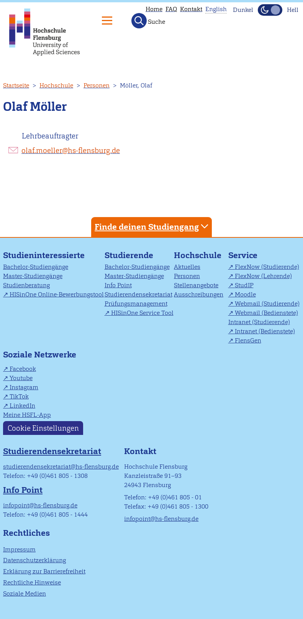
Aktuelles (187, 267)
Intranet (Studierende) (259, 322)
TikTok (19, 396)
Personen (97, 85)
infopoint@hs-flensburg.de (40, 505)
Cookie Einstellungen (43, 428)
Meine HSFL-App (27, 415)
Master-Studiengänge (32, 276)
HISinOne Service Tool (142, 313)
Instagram (24, 387)
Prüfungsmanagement (136, 304)
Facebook (23, 369)
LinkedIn (22, 406)
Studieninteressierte (44, 255)
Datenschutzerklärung (34, 560)
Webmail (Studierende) (267, 304)
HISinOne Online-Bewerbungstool (57, 294)
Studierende (129, 255)
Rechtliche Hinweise (32, 582)
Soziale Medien (24, 593)
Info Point (118, 285)
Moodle (245, 294)
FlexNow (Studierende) (267, 267)
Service (242, 255)
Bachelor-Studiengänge (35, 267)
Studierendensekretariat (138, 294)
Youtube (21, 378)
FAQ (171, 9)
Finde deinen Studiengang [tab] (152, 226)
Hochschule (56, 85)
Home (154, 9)
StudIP (244, 285)
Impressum (19, 549)
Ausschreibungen (198, 294)
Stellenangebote (196, 285)
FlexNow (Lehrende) (263, 276)
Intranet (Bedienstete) (265, 331)
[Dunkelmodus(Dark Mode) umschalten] (270, 10)
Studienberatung (26, 285)
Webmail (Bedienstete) (266, 313)
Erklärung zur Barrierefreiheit (44, 571)
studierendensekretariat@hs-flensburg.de (61, 467)
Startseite (16, 85)
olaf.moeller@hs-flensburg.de (70, 150)
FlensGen (248, 340)
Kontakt (191, 9)
